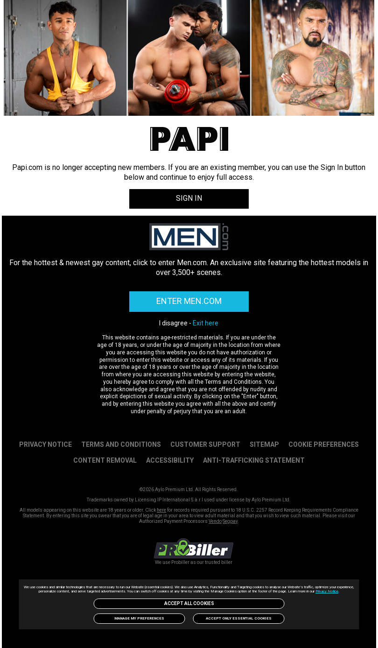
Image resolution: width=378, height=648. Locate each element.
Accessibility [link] (170, 460)
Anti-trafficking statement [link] (254, 460)
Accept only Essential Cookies (239, 618)
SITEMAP (264, 444)
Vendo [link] (215, 521)
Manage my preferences (139, 618)
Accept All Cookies (189, 603)
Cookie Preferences (323, 444)
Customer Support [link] (205, 444)
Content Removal (105, 460)
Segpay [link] (230, 521)
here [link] (161, 510)
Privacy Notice (326, 591)
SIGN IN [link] (189, 198)
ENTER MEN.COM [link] (189, 301)
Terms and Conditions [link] (121, 444)
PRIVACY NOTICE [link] (45, 444)
